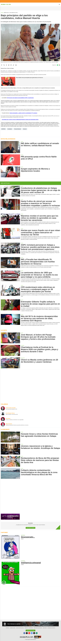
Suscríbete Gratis (30, 527)
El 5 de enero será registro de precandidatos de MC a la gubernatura (20, 97)
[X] (27, 633)
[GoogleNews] (32, 633)
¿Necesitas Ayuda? (30, 630)
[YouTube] (29, 633)
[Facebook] (24, 633)
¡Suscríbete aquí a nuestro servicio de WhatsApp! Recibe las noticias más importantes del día (20, 119)
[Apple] (34, 633)
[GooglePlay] (37, 633)
